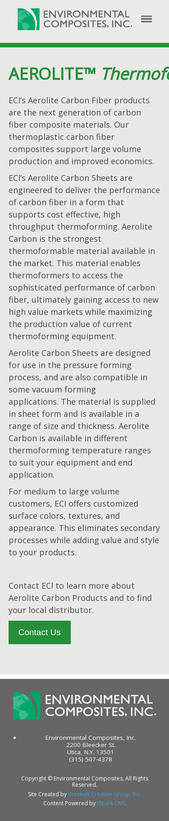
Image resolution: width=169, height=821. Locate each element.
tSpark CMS (111, 803)
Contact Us (39, 632)
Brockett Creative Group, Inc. (105, 794)
